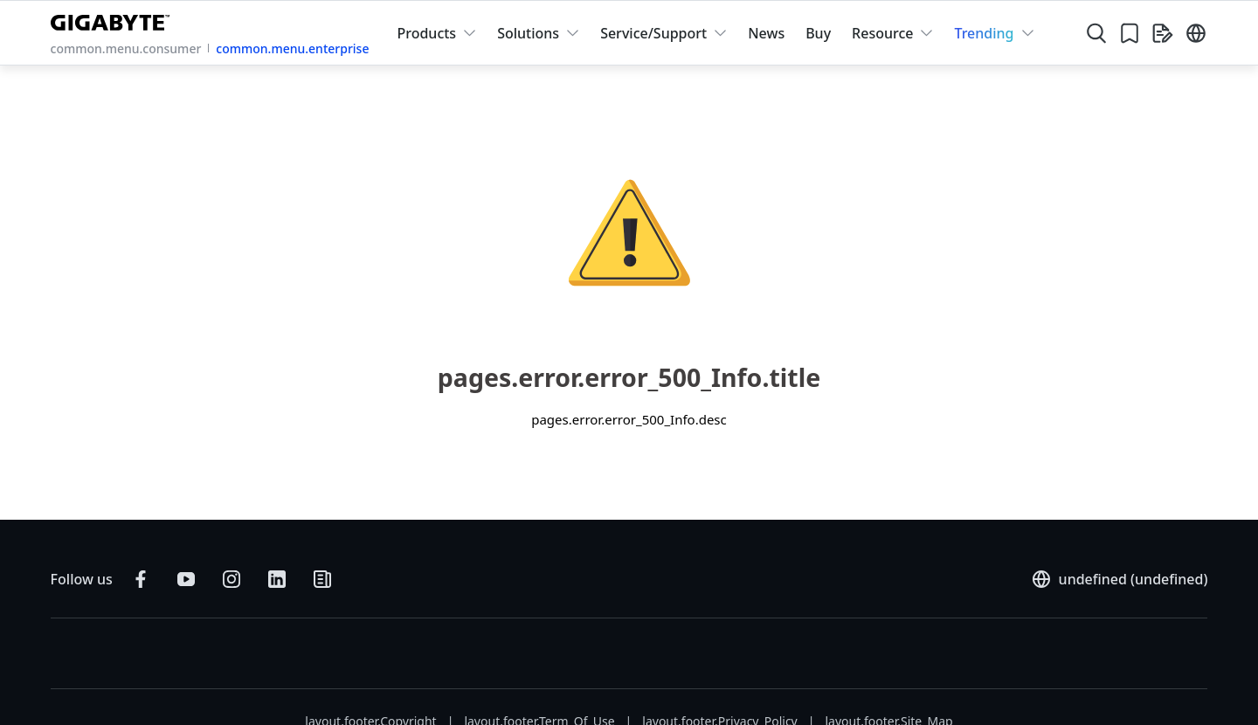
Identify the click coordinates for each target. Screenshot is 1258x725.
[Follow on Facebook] (140, 579)
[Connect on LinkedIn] (276, 579)
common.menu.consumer (126, 48)
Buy (818, 33)
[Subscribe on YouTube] (186, 579)
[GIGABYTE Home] (114, 19)
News (766, 33)
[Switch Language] (1196, 33)
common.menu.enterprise (292, 48)
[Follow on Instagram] (231, 579)
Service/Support (653, 33)
